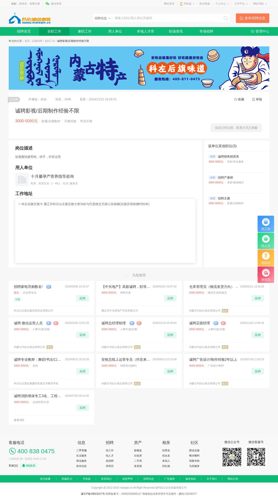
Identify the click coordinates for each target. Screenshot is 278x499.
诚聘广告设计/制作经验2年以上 (213, 359)
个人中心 (220, 3)
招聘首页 (24, 31)
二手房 (138, 460)
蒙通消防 (19, 420)
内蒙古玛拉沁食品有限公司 (204, 310)
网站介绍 (233, 478)
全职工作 (54, 31)
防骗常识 (67, 478)
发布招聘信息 (255, 18)
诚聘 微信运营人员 (28, 323)
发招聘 (110, 460)
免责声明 (127, 478)
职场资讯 (176, 31)
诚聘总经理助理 (113, 323)
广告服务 (169, 478)
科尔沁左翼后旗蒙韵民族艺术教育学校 (36, 383)
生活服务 (81, 455)
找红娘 (166, 466)
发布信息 (81, 466)
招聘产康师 (225, 177)
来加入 (166, 460)
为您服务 (194, 466)
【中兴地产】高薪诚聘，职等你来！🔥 (125, 287)
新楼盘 (138, 450)
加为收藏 (45, 478)
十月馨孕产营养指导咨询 (52, 176)
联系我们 (106, 478)
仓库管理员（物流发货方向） (211, 287)
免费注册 (35, 3)
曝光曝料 (194, 455)
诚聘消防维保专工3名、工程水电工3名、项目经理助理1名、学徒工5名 (38, 396)
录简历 (110, 466)
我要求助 (194, 460)
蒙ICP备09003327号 (93, 493)
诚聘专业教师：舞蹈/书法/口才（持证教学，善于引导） (38, 359)
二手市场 (81, 450)
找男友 (166, 450)
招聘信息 (148, 478)
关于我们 (212, 478)
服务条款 (190, 478)
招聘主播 (224, 198)
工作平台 (239, 3)
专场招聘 (206, 31)
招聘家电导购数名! (28, 287)
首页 (27, 40)
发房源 (138, 466)
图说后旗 (194, 450)
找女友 (166, 455)
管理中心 (262, 31)
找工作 (110, 450)
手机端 (187, 3)
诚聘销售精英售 (228, 156)
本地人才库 (145, 31)
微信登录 (56, 3)
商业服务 (81, 460)
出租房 (138, 455)
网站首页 (169, 3)
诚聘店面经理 (199, 323)
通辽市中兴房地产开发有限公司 (119, 310)
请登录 (23, 3)
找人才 (110, 455)
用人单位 (115, 31)
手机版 (87, 478)
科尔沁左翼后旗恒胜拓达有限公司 (33, 310)
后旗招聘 (37, 40)
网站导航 (258, 3)
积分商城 (204, 3)
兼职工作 (85, 31)
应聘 (82, 298)
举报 (259, 99)
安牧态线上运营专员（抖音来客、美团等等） (125, 359)
